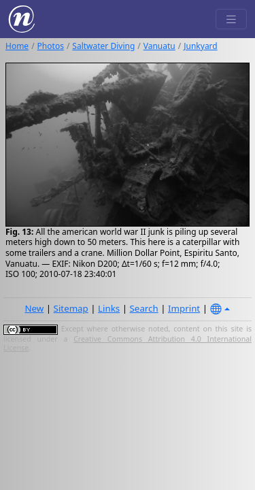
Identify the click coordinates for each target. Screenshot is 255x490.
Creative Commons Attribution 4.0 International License (127, 343)
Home (17, 46)
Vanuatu (159, 46)
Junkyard (200, 46)
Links (109, 308)
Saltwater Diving (103, 46)
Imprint (184, 308)
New (34, 308)
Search (144, 308)
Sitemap (71, 308)
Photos (50, 46)
